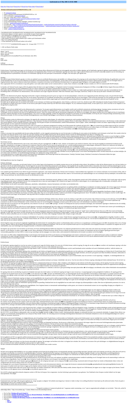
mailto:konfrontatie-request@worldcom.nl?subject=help (24, 18)
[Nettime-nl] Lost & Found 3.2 (19, 393)
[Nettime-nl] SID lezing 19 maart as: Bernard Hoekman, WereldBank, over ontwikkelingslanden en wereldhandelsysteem (45, 394)
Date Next (10, 6)
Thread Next (24, 6)
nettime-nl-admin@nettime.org (16, 29)
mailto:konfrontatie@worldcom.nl (19, 23)
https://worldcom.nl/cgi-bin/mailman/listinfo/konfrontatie (28, 24)
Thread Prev (17, 6)
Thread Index (39, 6)
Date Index (32, 6)
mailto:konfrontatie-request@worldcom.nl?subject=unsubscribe (62, 26)
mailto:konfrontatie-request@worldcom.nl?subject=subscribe (60, 24)
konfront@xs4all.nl (11, 13)
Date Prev (3, 6)
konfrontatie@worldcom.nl (16, 27)
